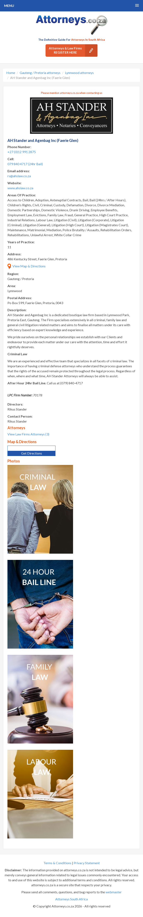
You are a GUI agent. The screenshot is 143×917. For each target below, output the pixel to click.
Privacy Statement (87, 863)
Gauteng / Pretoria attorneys (40, 73)
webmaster (114, 892)
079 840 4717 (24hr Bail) (25, 164)
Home (10, 73)
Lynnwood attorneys (79, 73)
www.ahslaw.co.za (20, 188)
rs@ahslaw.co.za (19, 176)
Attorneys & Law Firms (73, 50)
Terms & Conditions (57, 863)
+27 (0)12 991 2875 (21, 152)
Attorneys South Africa (71, 899)
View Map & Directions (26, 266)
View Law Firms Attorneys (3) (28, 434)
